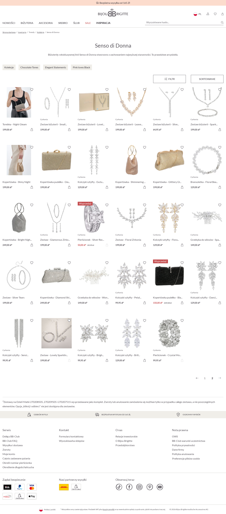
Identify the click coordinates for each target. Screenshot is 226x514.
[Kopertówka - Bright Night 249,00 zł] (19, 225)
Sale (88, 22)
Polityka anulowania (183, 453)
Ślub (76, 22)
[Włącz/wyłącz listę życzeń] (31, 89)
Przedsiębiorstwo (125, 445)
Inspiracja (103, 22)
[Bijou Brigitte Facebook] (129, 487)
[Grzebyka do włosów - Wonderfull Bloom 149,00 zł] (94, 283)
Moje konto (9, 453)
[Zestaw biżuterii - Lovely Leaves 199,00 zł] (94, 110)
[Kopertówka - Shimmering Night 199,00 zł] (131, 168)
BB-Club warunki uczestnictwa (188, 440)
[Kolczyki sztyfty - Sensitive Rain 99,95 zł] (19, 341)
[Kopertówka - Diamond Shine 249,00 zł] (56, 283)
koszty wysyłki (108, 509)
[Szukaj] (222, 22)
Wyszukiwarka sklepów (71, 440)
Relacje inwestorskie (126, 436)
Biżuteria (27, 22)
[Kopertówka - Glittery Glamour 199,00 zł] (169, 168)
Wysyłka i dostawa (13, 445)
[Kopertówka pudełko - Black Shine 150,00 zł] (169, 283)
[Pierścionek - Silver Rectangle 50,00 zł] (94, 225)
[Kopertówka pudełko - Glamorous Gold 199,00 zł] (56, 168)
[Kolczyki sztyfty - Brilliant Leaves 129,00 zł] (131, 341)
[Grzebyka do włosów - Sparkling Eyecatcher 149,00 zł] (207, 225)
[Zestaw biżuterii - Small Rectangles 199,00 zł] (56, 110)
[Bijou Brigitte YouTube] (159, 487)
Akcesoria (46, 22)
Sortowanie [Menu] (207, 78)
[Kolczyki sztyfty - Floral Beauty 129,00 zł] (169, 225)
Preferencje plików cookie (186, 458)
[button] (207, 14)
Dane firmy (178, 449)
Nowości (9, 22)
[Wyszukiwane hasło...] (184, 22)
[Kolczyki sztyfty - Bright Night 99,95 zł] (94, 341)
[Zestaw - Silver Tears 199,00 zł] (19, 283)
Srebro (63, 22)
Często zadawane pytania (16, 458)
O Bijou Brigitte (124, 440)
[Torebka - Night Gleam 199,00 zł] (19, 110)
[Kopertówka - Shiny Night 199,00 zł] (19, 168)
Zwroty (7, 449)
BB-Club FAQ (10, 440)
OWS (175, 436)
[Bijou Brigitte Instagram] (139, 487)
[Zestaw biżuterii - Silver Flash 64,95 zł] (169, 110)
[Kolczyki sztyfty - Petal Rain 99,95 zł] (131, 283)
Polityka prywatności (183, 445)
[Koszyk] (222, 14)
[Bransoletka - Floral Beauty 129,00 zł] (207, 168)
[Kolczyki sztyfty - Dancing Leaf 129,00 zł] (207, 283)
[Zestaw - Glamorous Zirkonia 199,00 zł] (56, 225)
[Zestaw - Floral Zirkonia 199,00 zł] (131, 225)
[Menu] (169, 79)
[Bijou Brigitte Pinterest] (149, 487)
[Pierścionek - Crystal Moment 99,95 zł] (169, 341)
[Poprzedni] (197, 378)
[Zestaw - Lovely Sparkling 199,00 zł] (56, 341)
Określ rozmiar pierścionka (17, 462)
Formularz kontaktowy (71, 436)
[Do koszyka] (31, 129)
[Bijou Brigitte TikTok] (119, 487)
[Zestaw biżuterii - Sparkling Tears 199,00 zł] (207, 110)
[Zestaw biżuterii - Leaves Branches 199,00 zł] (131, 110)
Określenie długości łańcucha (18, 467)
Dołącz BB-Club (11, 436)
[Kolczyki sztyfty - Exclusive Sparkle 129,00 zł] (94, 168)
